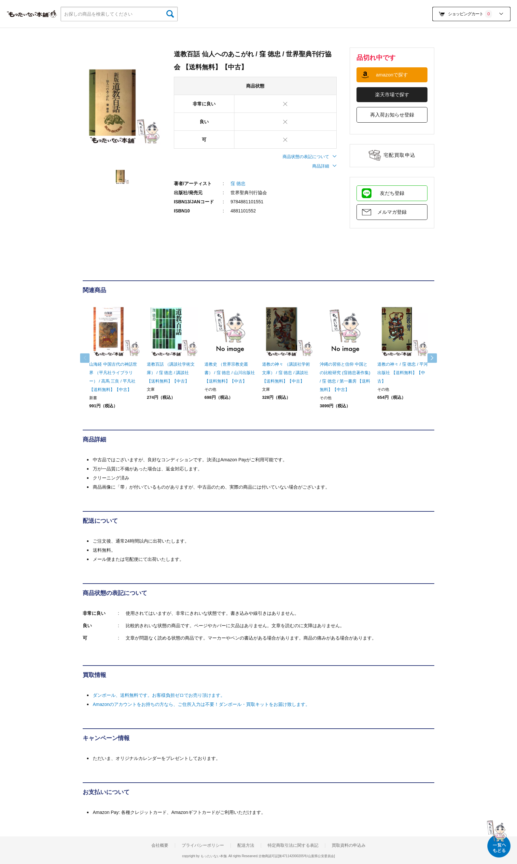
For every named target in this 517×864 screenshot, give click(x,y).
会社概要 (159, 845)
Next (427, 358)
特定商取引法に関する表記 (293, 845)
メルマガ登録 (392, 212)
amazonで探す (392, 74)
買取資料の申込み (349, 845)
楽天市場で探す (392, 94)
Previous (89, 358)
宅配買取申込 (400, 155)
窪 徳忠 (238, 183)
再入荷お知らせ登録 (392, 114)
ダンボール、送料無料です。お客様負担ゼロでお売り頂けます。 (159, 695)
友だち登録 (392, 193)
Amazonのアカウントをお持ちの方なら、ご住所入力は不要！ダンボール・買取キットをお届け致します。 (201, 704)
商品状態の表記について (310, 156)
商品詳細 (324, 166)
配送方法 (245, 845)
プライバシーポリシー (203, 845)
